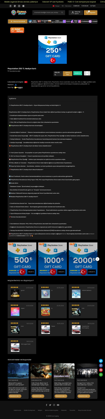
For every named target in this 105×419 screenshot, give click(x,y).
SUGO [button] (66, 21)
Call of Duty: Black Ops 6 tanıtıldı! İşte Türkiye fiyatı (40, 384)
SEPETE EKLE (67, 74)
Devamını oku (15, 396)
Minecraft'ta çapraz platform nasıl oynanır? (16, 384)
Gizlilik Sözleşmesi (29, 410)
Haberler (64, 410)
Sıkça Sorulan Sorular (84, 410)
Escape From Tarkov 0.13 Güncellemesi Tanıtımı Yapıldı (85, 384)
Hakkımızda (17, 410)
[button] (90, 12)
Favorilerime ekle (14, 71)
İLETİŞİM (92, 6)
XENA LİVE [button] (74, 21)
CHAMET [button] (93, 21)
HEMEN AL (78, 73)
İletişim (40, 410)
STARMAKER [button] (83, 21)
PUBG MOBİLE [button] (33, 21)
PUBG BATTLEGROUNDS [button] (55, 21)
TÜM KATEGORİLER (18, 21)
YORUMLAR (84, 6)
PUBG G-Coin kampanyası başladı (84, 2)
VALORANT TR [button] (43, 21)
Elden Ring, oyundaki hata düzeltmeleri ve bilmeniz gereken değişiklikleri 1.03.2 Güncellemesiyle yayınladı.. (63, 384)
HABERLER (76, 6)
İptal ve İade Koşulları (51, 410)
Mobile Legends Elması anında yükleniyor (23, 2)
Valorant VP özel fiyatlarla (55, 2)
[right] (97, 259)
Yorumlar (72, 410)
